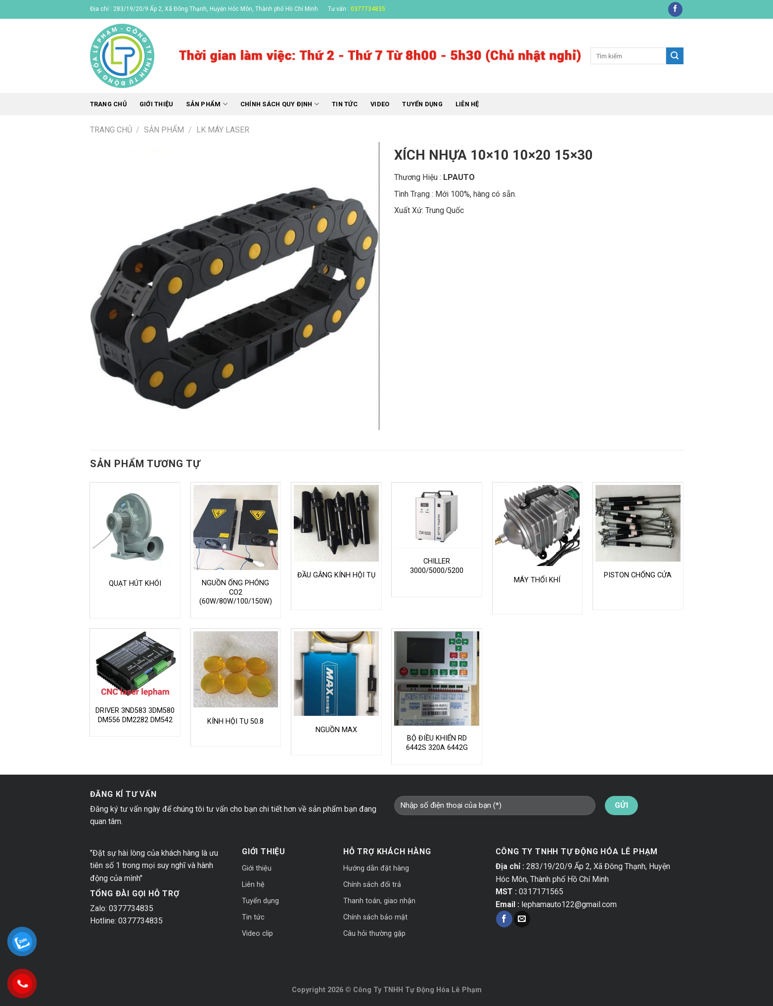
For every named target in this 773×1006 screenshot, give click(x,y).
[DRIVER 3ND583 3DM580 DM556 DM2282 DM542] (135, 664)
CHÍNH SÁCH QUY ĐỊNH (279, 104)
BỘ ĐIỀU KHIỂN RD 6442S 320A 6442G (437, 743)
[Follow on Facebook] (675, 9)
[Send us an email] (522, 919)
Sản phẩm (206, 104)
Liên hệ (467, 104)
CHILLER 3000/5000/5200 (436, 566)
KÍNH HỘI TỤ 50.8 (235, 721)
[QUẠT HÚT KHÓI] (135, 527)
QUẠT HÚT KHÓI (135, 583)
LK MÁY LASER (222, 129)
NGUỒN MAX (336, 730)
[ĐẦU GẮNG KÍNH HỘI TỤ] (336, 523)
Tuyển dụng (422, 104)
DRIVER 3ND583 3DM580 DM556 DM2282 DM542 (135, 715)
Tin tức (345, 104)
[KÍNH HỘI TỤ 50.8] (235, 669)
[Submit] (674, 55)
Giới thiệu (156, 104)
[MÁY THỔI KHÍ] (537, 525)
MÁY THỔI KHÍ (537, 580)
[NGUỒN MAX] (336, 673)
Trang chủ (108, 104)
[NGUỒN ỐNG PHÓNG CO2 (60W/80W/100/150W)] (235, 527)
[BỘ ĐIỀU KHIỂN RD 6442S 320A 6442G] (436, 678)
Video (379, 104)
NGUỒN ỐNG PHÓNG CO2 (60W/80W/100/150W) (235, 592)
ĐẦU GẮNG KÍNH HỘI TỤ (336, 575)
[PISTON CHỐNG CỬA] (638, 523)
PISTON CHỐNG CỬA (638, 575)
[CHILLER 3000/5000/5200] (436, 516)
